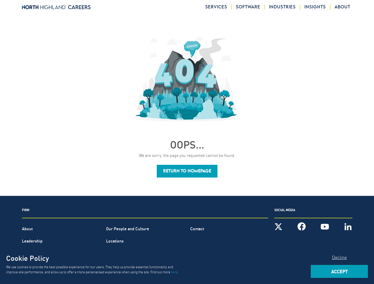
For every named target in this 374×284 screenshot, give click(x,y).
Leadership (32, 241)
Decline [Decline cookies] (339, 257)
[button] (187, 171)
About (342, 7)
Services (216, 7)
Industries (282, 7)
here (174, 271)
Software (248, 7)
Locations (115, 241)
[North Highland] (56, 7)
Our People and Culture (127, 228)
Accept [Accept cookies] (339, 271)
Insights (315, 7)
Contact (197, 228)
